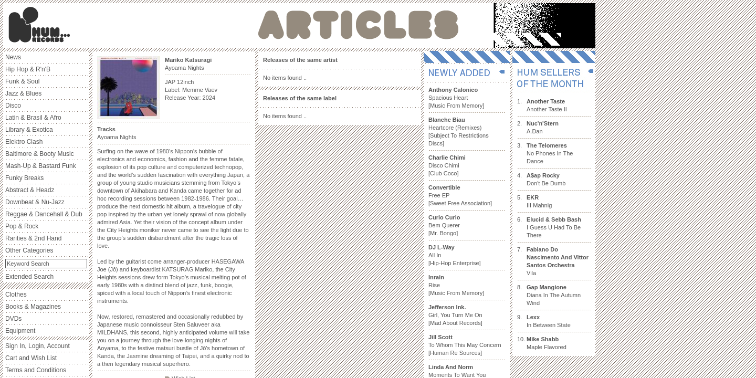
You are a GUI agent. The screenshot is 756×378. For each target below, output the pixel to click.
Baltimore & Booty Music (39, 154)
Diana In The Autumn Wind (554, 295)
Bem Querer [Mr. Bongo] (444, 225)
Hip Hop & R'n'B (27, 69)
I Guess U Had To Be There (554, 227)
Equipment (20, 330)
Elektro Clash (24, 141)
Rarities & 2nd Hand (33, 238)
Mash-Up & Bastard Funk (40, 166)
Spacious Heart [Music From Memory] (456, 98)
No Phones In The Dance (550, 153)
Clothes (16, 294)
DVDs (13, 318)
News (13, 57)
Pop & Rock (21, 226)
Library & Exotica (29, 129)
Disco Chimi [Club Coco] (447, 165)
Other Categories (29, 250)
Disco (13, 105)
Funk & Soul (22, 81)
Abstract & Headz (29, 190)
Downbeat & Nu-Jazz (35, 202)
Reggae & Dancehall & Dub (43, 214)
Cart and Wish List (31, 358)
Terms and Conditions (35, 370)
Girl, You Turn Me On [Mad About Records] (455, 315)
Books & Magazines (33, 306)
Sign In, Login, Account (37, 346)
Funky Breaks (24, 178)
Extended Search (29, 276)
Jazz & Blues (23, 93)
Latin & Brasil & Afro (33, 117)
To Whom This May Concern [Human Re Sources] (464, 345)
